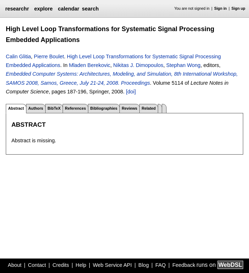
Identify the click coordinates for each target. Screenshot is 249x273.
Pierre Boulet (49, 56)
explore (43, 9)
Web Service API (112, 265)
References (75, 108)
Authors (35, 108)
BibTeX (53, 108)
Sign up (238, 8)
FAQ (160, 265)
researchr (17, 9)
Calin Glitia (18, 56)
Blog (143, 265)
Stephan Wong (183, 65)
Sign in (220, 8)
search (90, 9)
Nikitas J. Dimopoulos (138, 65)
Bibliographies (103, 108)
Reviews (129, 108)
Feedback (183, 265)
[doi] (131, 91)
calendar (68, 9)
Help (81, 265)
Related (149, 108)
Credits (60, 265)
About (15, 265)
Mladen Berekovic (89, 65)
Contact (37, 265)
